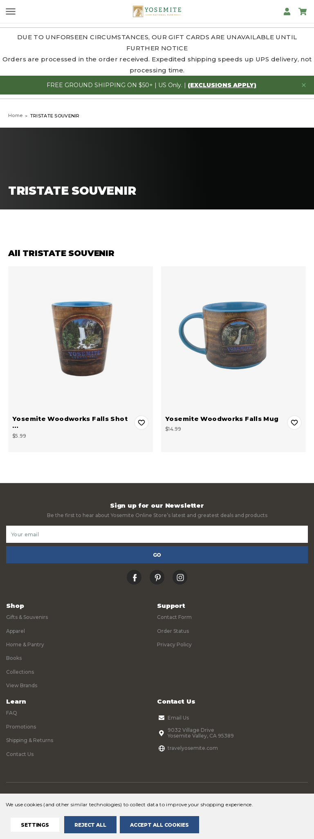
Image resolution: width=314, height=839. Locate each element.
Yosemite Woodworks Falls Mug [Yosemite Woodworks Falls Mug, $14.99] (222, 418)
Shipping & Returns (29, 740)
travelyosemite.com (187, 748)
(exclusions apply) (222, 85)
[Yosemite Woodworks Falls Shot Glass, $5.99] (80, 338)
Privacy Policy (174, 644)
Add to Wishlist (141, 422)
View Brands (21, 685)
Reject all (90, 825)
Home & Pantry (25, 644)
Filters (80, 228)
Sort (234, 228)
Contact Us (20, 754)
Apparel (15, 631)
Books (14, 658)
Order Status (173, 631)
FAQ (11, 713)
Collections (20, 672)
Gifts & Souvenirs (27, 617)
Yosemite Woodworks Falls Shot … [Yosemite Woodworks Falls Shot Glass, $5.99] (70, 422)
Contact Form (174, 617)
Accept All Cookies (159, 825)
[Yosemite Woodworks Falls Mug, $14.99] (233, 338)
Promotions (21, 727)
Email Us (173, 717)
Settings (35, 825)
